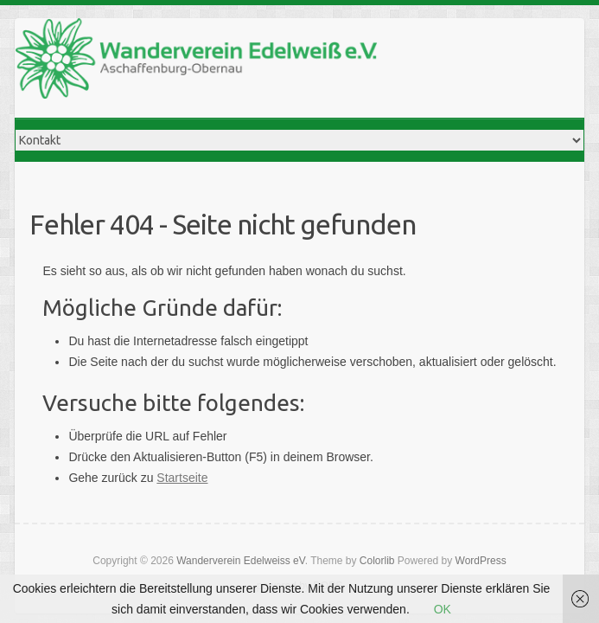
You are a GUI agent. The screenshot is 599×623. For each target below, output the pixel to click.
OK (442, 609)
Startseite (181, 478)
